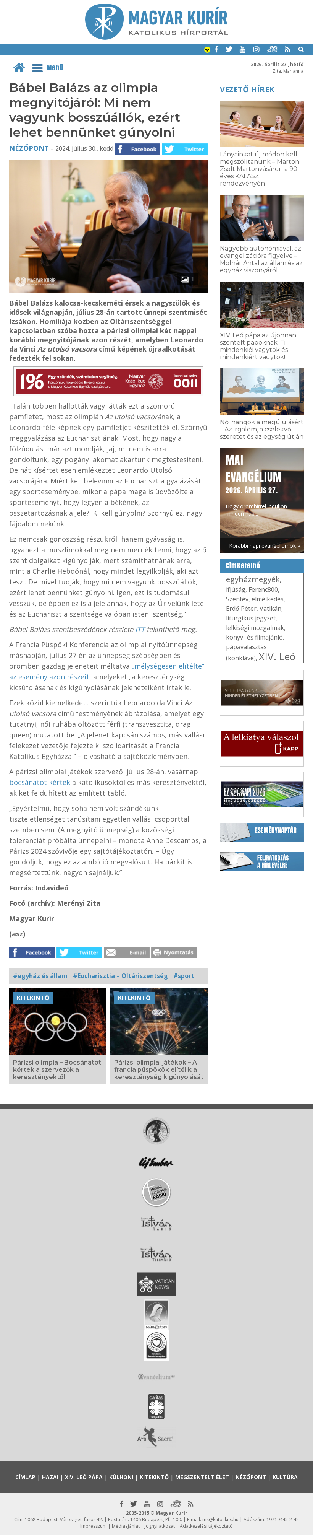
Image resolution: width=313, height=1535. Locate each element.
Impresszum (93, 1526)
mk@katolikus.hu (220, 1519)
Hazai (50, 1477)
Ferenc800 (263, 589)
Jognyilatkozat (160, 1526)
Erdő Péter (241, 608)
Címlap (25, 1477)
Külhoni (121, 1477)
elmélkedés (268, 599)
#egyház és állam (40, 976)
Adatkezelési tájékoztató (206, 1526)
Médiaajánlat (126, 1526)
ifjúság (235, 589)
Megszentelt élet (202, 1477)
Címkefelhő (243, 566)
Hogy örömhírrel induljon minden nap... (256, 484)
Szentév (237, 599)
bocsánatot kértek (39, 782)
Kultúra (285, 1477)
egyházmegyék (253, 579)
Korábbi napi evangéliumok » (264, 545)
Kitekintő (33, 998)
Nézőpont (29, 148)
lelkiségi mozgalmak (255, 627)
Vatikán (270, 608)
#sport (183, 976)
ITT (140, 629)
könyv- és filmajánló (254, 637)
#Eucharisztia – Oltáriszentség (120, 976)
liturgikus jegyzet (251, 618)
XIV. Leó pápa (260, 661)
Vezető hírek (247, 89)
